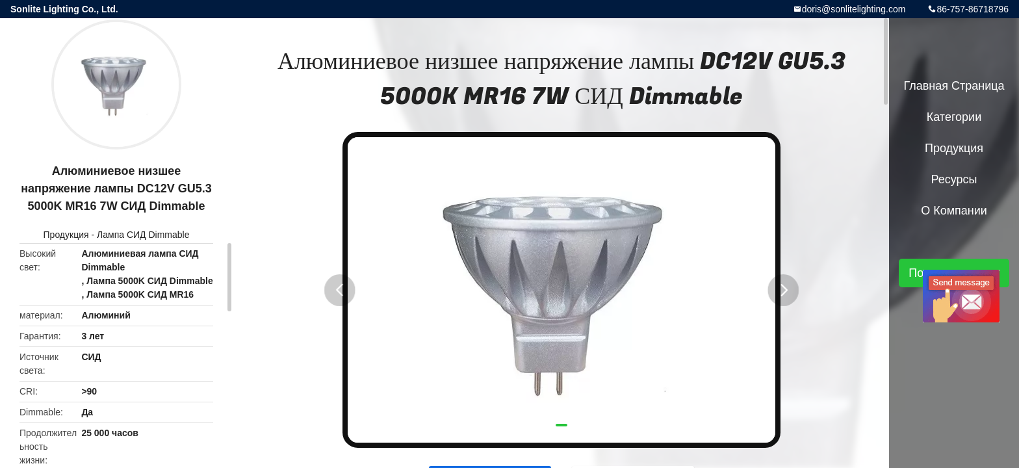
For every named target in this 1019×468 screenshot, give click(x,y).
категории (954, 117)
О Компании (954, 210)
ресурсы (954, 179)
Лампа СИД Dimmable (143, 234)
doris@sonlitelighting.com (854, 9)
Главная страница (953, 85)
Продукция (66, 234)
